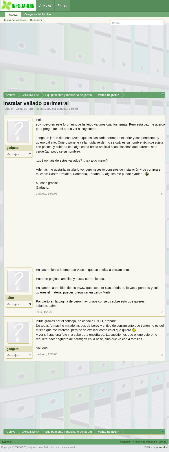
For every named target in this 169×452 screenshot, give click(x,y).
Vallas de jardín (25, 108)
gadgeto (62, 108)
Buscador (36, 20)
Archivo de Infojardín (145, 441)
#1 (162, 193)
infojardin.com (35, 447)
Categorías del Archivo (37, 14)
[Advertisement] (84, 59)
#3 (162, 354)
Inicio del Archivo (15, 20)
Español (7, 441)
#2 (162, 312)
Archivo (13, 15)
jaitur (10, 297)
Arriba (162, 441)
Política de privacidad (155, 447)
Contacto (125, 441)
